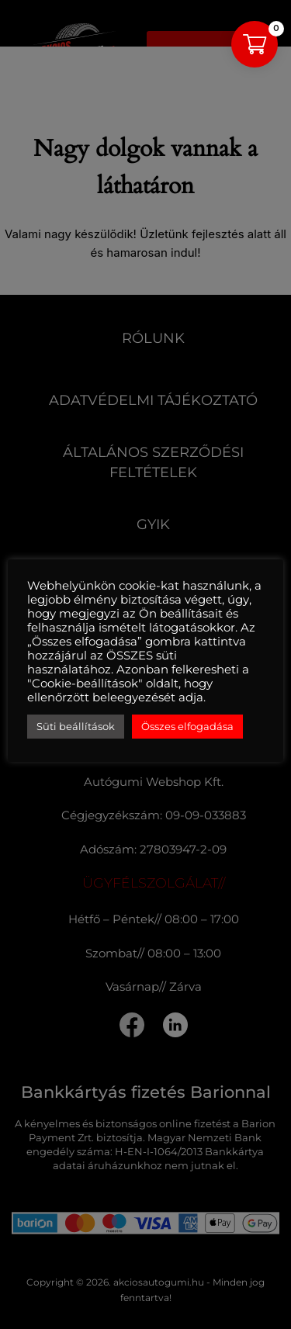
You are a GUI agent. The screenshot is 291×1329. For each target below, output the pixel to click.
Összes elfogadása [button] (187, 726)
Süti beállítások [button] (75, 726)
